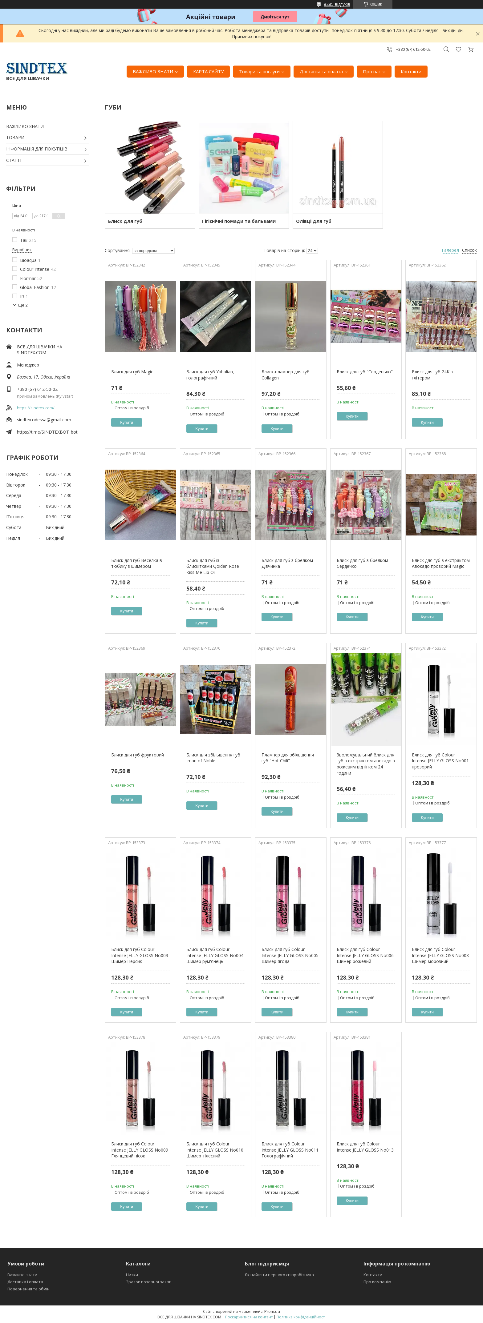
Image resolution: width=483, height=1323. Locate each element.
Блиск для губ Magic (132, 372)
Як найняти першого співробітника (279, 1274)
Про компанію (377, 1282)
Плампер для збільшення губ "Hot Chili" (288, 758)
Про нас (372, 71)
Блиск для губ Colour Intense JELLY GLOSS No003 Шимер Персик (139, 955)
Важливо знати (22, 1274)
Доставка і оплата (25, 1282)
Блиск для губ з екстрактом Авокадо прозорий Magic (441, 563)
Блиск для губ (125, 221)
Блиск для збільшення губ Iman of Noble (213, 758)
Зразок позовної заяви (149, 1282)
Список (469, 250)
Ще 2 (23, 305)
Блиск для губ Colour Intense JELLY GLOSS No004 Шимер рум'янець (214, 955)
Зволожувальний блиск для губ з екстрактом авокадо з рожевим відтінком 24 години (366, 764)
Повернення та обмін (28, 1289)
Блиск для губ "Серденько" (365, 372)
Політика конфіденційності (301, 1317)
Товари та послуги (259, 71)
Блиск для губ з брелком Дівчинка (287, 563)
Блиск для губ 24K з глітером (432, 375)
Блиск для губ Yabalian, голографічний (210, 375)
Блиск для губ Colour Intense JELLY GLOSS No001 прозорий (440, 761)
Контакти (411, 71)
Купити (126, 422)
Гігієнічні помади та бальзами (239, 221)
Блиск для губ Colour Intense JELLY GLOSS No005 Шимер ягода (290, 955)
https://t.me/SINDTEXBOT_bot (47, 432)
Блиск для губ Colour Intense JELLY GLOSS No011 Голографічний (290, 1150)
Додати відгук (458, 49)
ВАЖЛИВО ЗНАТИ (153, 71)
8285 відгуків (337, 4)
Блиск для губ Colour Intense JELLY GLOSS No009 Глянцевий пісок (139, 1150)
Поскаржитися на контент (249, 1317)
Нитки (132, 1274)
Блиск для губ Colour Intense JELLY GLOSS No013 (365, 1147)
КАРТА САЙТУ (208, 71)
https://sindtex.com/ (36, 408)
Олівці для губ (313, 221)
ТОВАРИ (15, 137)
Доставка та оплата (321, 71)
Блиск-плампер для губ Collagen (286, 375)
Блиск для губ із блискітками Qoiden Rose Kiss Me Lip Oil (212, 566)
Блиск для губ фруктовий (137, 755)
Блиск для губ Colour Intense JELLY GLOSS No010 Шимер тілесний (214, 1150)
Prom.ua (272, 1311)
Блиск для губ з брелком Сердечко (362, 563)
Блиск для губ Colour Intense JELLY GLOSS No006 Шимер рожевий (365, 955)
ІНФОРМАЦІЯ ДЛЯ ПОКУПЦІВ (36, 149)
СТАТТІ (13, 160)
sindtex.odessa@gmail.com (44, 420)
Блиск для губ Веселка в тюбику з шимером (136, 563)
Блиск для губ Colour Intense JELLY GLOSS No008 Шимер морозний (440, 955)
